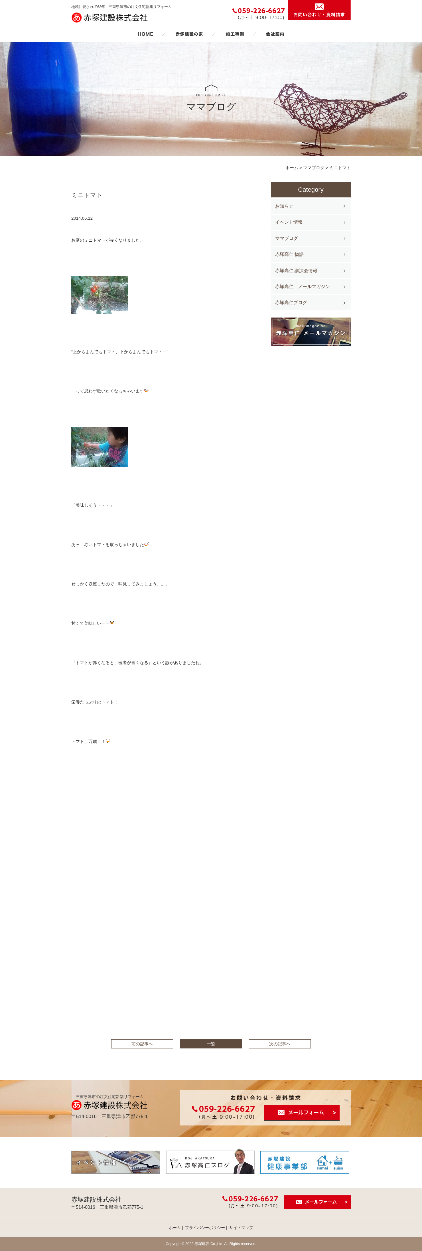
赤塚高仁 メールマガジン (302, 286)
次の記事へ (280, 1043)
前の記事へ (142, 1043)
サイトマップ (241, 1227)
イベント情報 (289, 222)
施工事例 (234, 34)
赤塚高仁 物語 (289, 254)
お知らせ (284, 206)
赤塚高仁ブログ (291, 302)
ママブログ (286, 238)
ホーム (145, 34)
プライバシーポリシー (205, 1227)
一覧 (211, 1043)
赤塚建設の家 (189, 34)
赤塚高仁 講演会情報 (296, 270)
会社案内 (275, 34)
